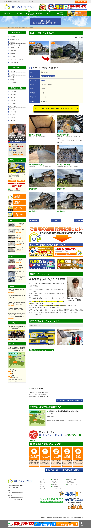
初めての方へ (43, 481)
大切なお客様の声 (62, 13)
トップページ (43, 479)
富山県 (12, 369)
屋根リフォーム (45, 76)
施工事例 (19, 13)
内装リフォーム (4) (14, 39)
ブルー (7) (12, 109)
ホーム (8, 13)
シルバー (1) (12, 91)
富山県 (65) (12, 71)
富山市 (14, 373)
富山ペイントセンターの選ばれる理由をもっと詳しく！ (65, 470)
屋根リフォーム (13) (14, 45)
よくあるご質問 (55, 479)
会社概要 (42, 486)
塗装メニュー (41, 13)
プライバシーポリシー (57, 488)
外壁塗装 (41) (12, 50)
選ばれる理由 (43, 482)
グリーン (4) (12, 103)
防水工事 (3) (12, 56)
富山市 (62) (12, 77)
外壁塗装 (52, 76)
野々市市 (15, 377)
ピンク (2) (12, 117)
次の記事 (34, 220)
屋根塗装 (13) (12, 53)
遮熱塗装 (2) (12, 36)
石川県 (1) (12, 79)
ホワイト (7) (12, 106)
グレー (43, 80)
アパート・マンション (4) (16, 59)
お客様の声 (54, 482)
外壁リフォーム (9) (14, 47)
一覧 (56, 220)
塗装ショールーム (44, 484)
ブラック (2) (12, 94)
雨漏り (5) (12, 42)
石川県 (12, 376)
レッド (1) (12, 100)
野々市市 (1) (12, 82)
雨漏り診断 (69, 481)
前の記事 (77, 220)
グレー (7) (12, 114)
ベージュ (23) (12, 120)
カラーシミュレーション (72, 484)
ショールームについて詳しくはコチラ (70, 400)
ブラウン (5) (12, 97)
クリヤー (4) (12, 112)
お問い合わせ (55, 486)
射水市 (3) (12, 74)
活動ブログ (54, 484)
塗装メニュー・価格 (71, 479)
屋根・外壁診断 (70, 482)
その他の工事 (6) (13, 62)
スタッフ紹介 (14, 339)
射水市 (14, 371)
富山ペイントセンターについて (52, 13)
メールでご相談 (82, 1)
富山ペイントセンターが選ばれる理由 (31, 13)
